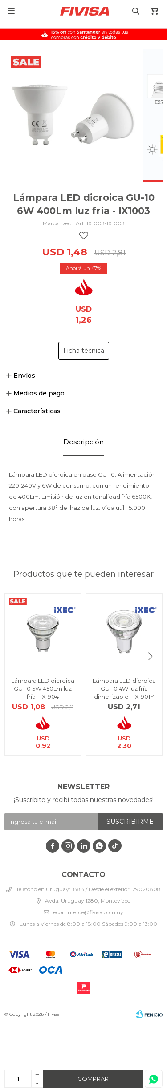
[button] (150, 656)
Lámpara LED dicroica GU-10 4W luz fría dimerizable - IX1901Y (124, 688)
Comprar (93, 1078)
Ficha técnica (83, 351)
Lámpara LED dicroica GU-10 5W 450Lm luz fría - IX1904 (42, 688)
